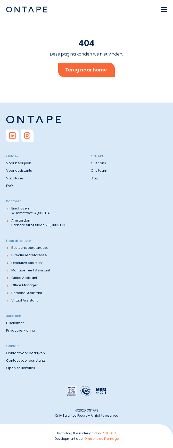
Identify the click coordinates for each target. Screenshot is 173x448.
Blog (94, 178)
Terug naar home (86, 70)
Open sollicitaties (20, 367)
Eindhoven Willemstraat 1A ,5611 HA (30, 210)
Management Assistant (30, 270)
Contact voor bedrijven (25, 353)
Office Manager (24, 285)
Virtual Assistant (24, 300)
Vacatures (15, 178)
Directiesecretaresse (29, 255)
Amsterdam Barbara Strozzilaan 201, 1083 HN (38, 222)
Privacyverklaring (20, 330)
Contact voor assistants (26, 360)
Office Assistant (24, 277)
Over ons (98, 163)
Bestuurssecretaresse (29, 247)
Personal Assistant (26, 292)
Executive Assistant (27, 262)
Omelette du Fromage (101, 438)
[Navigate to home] (26, 9)
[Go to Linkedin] (12, 136)
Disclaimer (15, 323)
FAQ (9, 185)
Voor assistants (19, 170)
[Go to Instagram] (27, 136)
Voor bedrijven (18, 163)
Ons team (99, 170)
